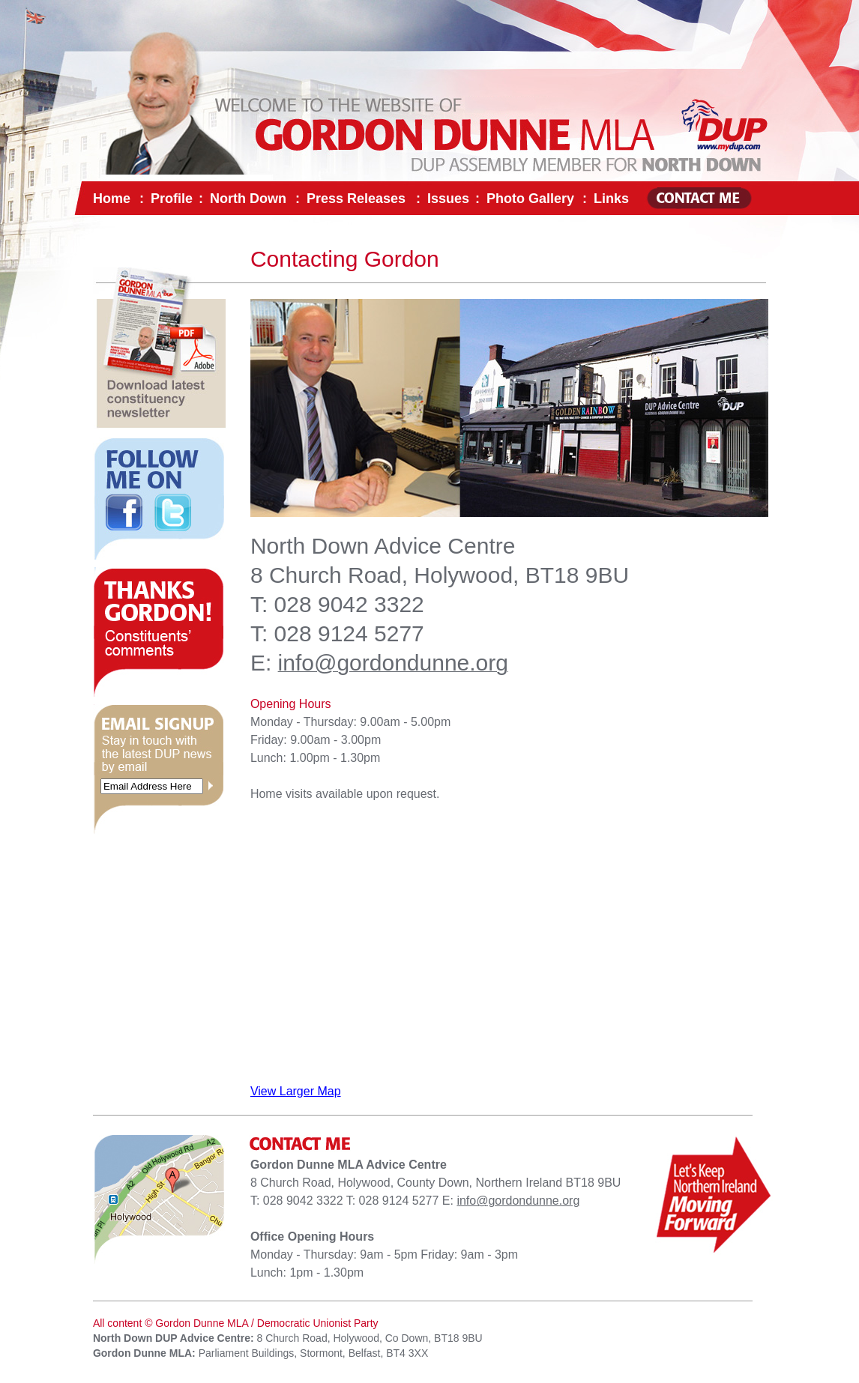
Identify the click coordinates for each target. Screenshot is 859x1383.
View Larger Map (295, 1091)
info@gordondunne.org (517, 1200)
